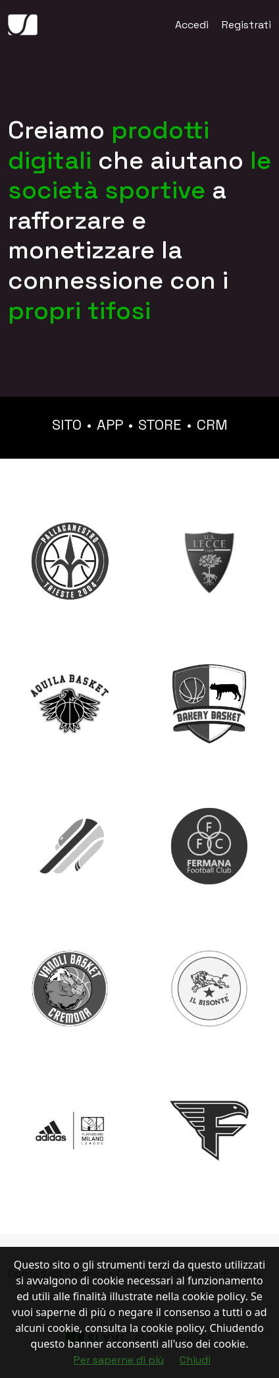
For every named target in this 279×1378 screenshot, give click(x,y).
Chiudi (195, 1360)
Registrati (246, 25)
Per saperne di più (119, 1360)
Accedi (192, 25)
